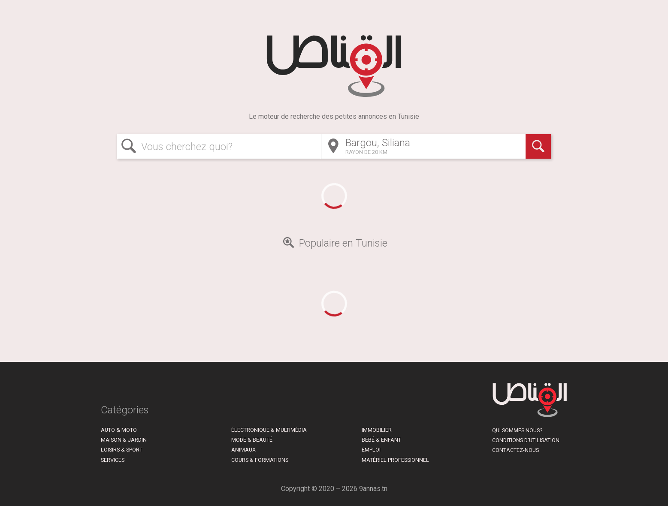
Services (112, 460)
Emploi (371, 449)
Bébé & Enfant (381, 440)
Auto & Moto (119, 430)
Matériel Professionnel (395, 460)
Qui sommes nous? (517, 430)
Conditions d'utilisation (525, 440)
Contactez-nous (515, 450)
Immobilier (377, 430)
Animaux (243, 449)
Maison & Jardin (124, 440)
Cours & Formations (259, 460)
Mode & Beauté (251, 440)
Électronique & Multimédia (269, 430)
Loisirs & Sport (121, 449)
